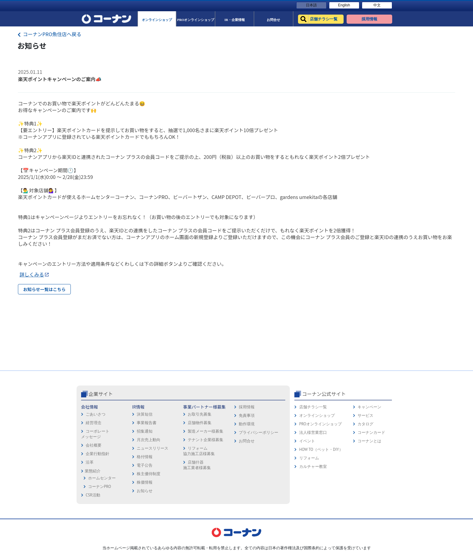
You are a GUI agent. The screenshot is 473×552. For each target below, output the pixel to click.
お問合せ (247, 441)
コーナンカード (371, 432)
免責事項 (247, 415)
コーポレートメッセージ (95, 434)
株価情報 (145, 482)
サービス (365, 415)
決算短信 (145, 414)
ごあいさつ (95, 414)
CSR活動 (93, 495)
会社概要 (93, 445)
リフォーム (309, 458)
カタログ (365, 424)
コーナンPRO (99, 486)
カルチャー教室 (313, 466)
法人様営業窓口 (313, 432)
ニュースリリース (152, 448)
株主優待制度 (148, 473)
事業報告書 (146, 422)
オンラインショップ (317, 415)
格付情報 (145, 456)
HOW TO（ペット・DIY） (321, 449)
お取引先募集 (199, 414)
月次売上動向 (148, 439)
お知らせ (145, 490)
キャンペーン (369, 407)
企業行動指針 (97, 453)
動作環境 (247, 424)
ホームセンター (102, 478)
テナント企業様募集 (205, 439)
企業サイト (101, 393)
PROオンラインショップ (320, 424)
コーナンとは (369, 441)
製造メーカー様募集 (205, 431)
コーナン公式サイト (324, 393)
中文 (377, 5)
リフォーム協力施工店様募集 (199, 451)
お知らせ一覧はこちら (44, 289)
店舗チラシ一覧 (313, 407)
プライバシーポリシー (258, 432)
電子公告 (145, 465)
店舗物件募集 (199, 422)
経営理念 (93, 422)
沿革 (90, 462)
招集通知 (145, 431)
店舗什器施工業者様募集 (197, 465)
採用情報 (247, 407)
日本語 (311, 5)
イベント (307, 441)
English (344, 5)
